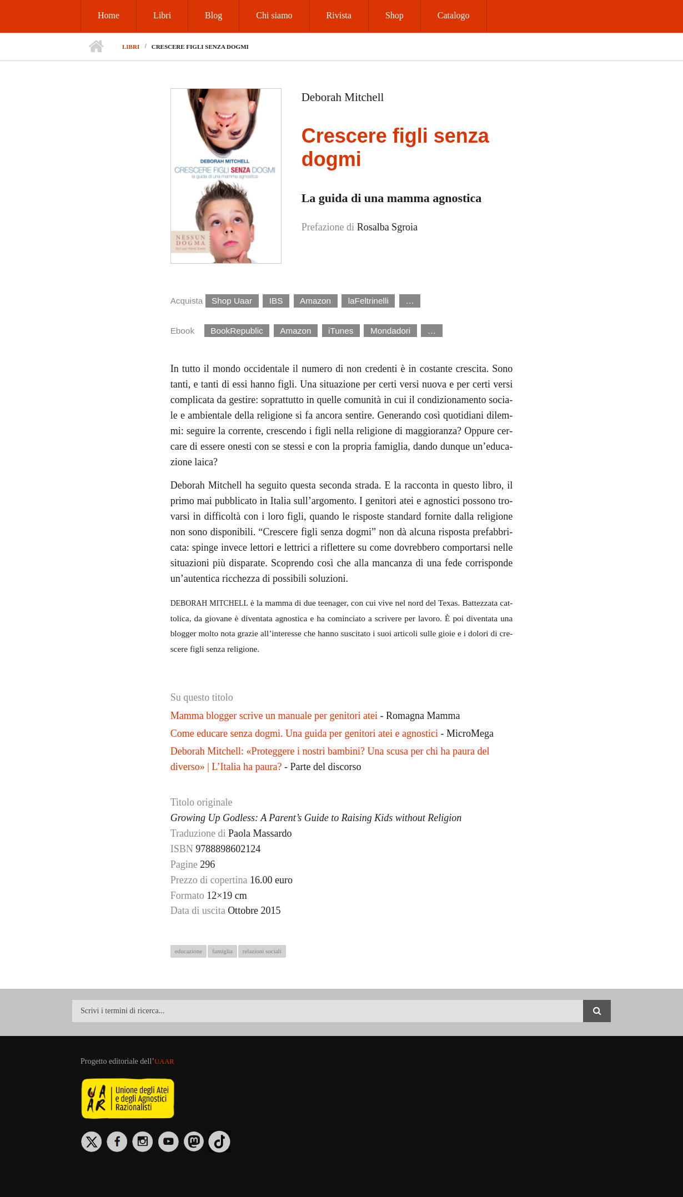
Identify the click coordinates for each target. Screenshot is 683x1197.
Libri (162, 15)
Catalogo (454, 15)
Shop (394, 15)
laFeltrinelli (368, 300)
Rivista (339, 15)
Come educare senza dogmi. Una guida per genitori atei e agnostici (304, 733)
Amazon (315, 300)
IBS (276, 300)
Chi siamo (274, 15)
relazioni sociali (262, 951)
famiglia (222, 951)
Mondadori (390, 330)
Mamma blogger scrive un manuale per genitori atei (274, 715)
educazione (188, 951)
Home (108, 15)
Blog (213, 15)
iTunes (340, 330)
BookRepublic (236, 330)
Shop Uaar (232, 300)
